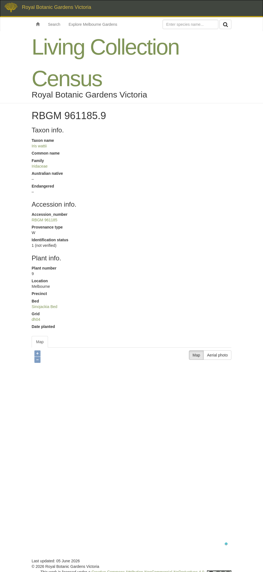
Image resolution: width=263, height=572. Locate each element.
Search (54, 24)
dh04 (36, 319)
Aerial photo (217, 355)
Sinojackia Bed (44, 306)
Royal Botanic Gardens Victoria (56, 7)
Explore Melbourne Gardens (93, 24)
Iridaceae (40, 166)
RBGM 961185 (44, 220)
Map (40, 342)
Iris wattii (39, 146)
